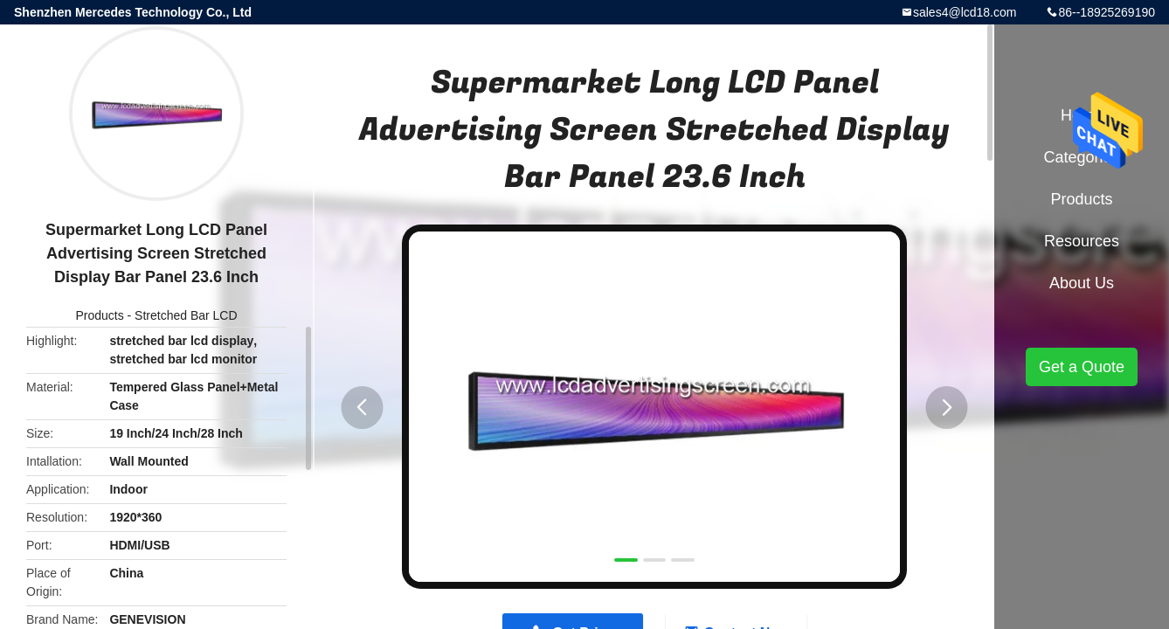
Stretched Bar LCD (186, 315)
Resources (1081, 241)
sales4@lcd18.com (965, 12)
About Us (1081, 283)
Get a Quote (1081, 367)
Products (99, 315)
